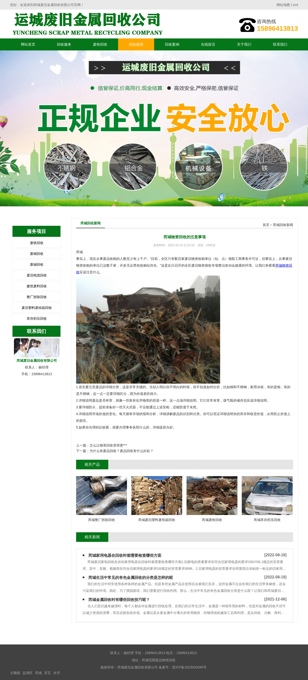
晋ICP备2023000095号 (189, 667)
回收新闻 (136, 44)
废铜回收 (36, 254)
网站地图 (283, 5)
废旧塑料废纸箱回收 (37, 308)
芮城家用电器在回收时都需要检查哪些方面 (124, 555)
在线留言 (208, 44)
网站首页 (28, 44)
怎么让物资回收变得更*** (108, 445)
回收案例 (172, 44)
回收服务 (64, 44)
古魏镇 (15, 673)
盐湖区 (28, 673)
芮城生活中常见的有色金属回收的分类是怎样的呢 (130, 578)
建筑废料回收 (37, 286)
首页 (266, 225)
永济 (56, 673)
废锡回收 (36, 264)
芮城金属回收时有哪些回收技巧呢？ (119, 600)
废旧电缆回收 (37, 275)
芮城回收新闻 (283, 225)
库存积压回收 (37, 318)
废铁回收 (100, 44)
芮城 (38, 673)
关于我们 (244, 44)
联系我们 (280, 44)
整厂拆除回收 (37, 297)
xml (295, 5)
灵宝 (47, 673)
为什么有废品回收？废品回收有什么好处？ (121, 451)
